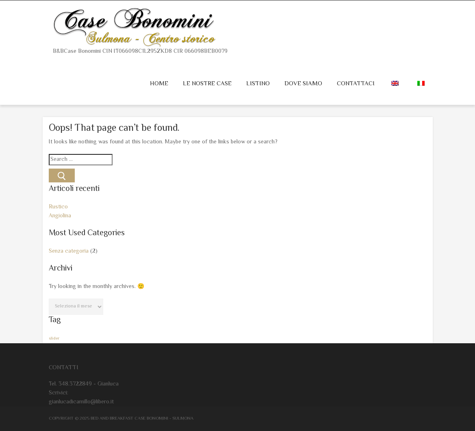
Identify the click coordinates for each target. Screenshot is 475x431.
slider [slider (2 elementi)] (54, 338)
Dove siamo (303, 84)
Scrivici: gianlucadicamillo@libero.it (81, 398)
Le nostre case (207, 84)
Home (159, 84)
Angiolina (60, 216)
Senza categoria (69, 251)
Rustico (58, 207)
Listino (258, 84)
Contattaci (356, 84)
